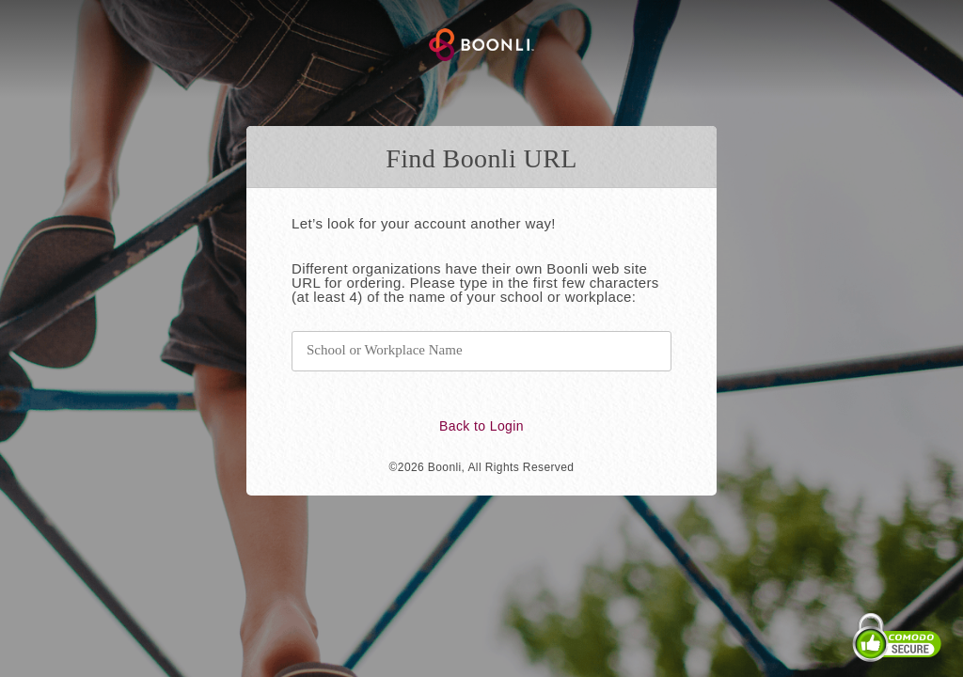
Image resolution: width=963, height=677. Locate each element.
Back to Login (481, 425)
